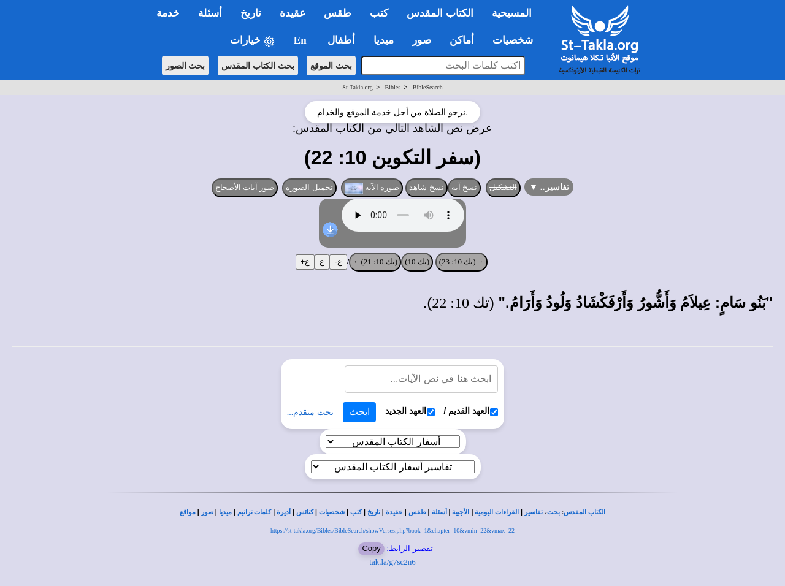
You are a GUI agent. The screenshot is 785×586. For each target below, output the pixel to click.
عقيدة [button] (292, 13)
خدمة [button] (168, 13)
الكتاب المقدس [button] (440, 13)
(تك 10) (417, 261)
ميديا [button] (383, 40)
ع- (338, 261)
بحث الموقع (331, 65)
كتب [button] (379, 13)
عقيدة (394, 512)
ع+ (305, 261)
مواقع (188, 512)
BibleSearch (428, 87)
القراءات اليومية (497, 512)
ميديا (225, 512)
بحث (553, 512)
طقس (417, 512)
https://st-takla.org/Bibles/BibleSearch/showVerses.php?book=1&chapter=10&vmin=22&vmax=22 (392, 530)
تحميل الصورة (309, 187)
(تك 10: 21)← (375, 261)
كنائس (304, 512)
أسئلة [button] (210, 13)
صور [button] (421, 40)
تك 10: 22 (460, 303)
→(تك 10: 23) (461, 261)
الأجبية (460, 512)
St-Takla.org (357, 87)
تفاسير (533, 512)
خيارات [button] (252, 40)
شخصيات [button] (516, 40)
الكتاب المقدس (584, 512)
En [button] (301, 40)
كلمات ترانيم (254, 512)
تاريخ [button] (250, 13)
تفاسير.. (549, 187)
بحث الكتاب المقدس (257, 65)
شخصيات (332, 512)
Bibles (392, 87)
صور (207, 512)
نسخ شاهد (426, 187)
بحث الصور (185, 65)
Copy (371, 548)
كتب (356, 512)
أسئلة (439, 512)
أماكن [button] (462, 40)
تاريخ (373, 512)
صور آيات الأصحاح (245, 187)
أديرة (284, 512)
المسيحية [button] (512, 13)
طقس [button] (337, 13)
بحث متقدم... (310, 412)
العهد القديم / (471, 411)
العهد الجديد (410, 411)
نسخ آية (464, 187)
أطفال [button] (341, 40)
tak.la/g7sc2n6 (392, 561)
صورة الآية (372, 188)
